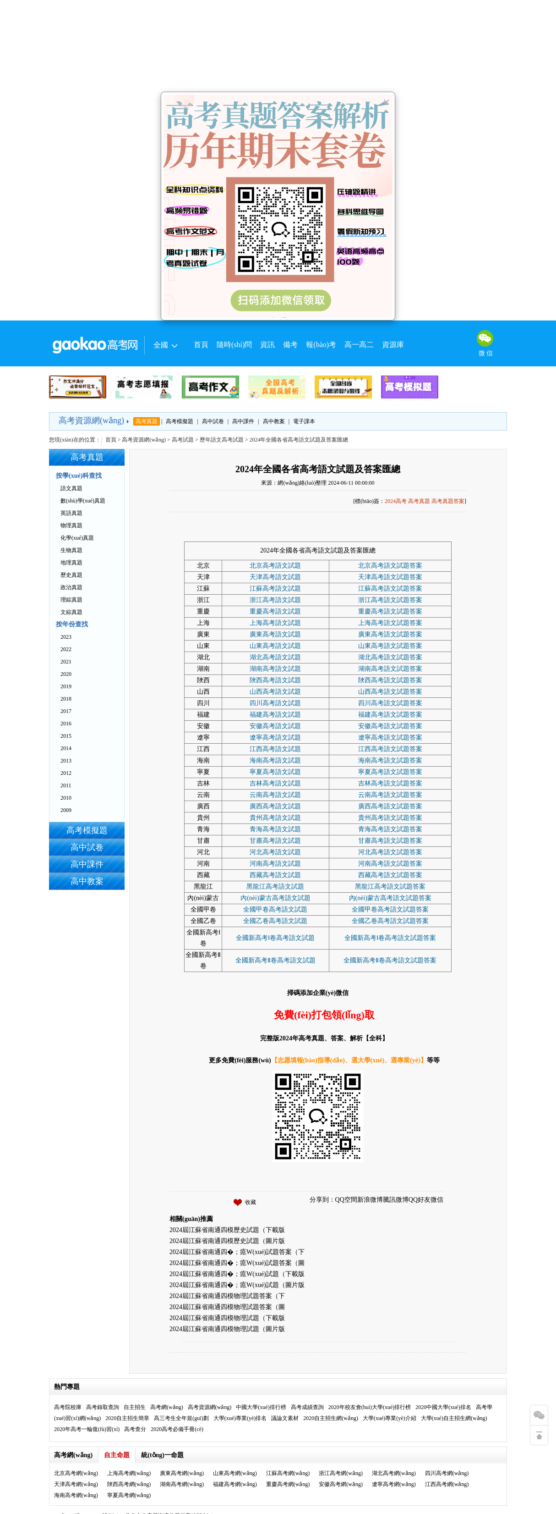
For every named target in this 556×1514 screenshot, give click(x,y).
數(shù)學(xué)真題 (82, 500)
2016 (65, 723)
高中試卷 (213, 421)
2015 (65, 736)
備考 (290, 344)
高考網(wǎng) (166, 1407)
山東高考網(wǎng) (235, 1473)
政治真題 (71, 587)
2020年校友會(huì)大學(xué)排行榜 (369, 1407)
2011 (65, 785)
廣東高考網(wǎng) (182, 1473)
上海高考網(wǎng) (129, 1473)
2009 (65, 810)
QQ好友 (420, 1199)
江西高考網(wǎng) (447, 1484)
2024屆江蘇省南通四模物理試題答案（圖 (227, 1307)
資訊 (267, 344)
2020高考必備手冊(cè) (177, 1429)
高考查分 (135, 1429)
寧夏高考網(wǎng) (129, 1495)
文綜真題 (71, 612)
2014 (65, 748)
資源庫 (393, 344)
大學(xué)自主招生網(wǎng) (454, 1418)
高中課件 (243, 421)
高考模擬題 (179, 421)
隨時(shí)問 (234, 344)
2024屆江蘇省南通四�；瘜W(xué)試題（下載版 (237, 1274)
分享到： (322, 1199)
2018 (65, 699)
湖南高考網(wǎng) (182, 1484)
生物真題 (71, 550)
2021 (65, 661)
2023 (65, 637)
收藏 (250, 1202)
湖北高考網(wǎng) (394, 1473)
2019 (65, 686)
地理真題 (71, 562)
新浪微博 (370, 1199)
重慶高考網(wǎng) (288, 1484)
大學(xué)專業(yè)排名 (240, 1418)
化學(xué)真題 (77, 538)
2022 (65, 649)
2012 (65, 773)
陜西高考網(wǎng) (129, 1484)
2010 (65, 798)
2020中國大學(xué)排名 (443, 1407)
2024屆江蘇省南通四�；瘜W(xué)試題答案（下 (237, 1252)
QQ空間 (346, 1199)
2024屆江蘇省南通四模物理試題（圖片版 (227, 1329)
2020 (65, 674)
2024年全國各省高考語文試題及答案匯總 (317, 469)
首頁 (201, 344)
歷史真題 (71, 575)
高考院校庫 (68, 1407)
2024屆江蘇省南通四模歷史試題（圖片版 (227, 1241)
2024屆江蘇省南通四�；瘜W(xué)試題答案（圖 (237, 1263)
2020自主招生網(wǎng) (330, 1418)
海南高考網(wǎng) (76, 1495)
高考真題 (147, 421)
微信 (437, 1199)
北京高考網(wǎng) (76, 1473)
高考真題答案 (447, 501)
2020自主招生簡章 (127, 1418)
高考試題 (183, 440)
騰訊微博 (396, 1199)
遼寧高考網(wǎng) (394, 1484)
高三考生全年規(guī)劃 (181, 1418)
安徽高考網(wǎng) (341, 1484)
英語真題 (71, 513)
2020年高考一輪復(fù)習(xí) (87, 1429)
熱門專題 (67, 1386)
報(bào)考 (321, 344)
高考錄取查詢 (102, 1407)
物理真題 (71, 525)
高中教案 (274, 421)
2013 (65, 760)
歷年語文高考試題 (222, 440)
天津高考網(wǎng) (76, 1484)
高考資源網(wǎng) (91, 420)
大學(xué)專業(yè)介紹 (389, 1418)
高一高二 (359, 344)
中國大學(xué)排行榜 (261, 1407)
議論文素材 (285, 1418)
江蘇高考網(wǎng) (288, 1473)
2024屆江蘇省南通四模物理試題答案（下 (227, 1296)
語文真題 (71, 488)
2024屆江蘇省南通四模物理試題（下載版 (227, 1318)
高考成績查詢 (307, 1407)
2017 (65, 711)
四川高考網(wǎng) (447, 1473)
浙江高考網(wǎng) (341, 1473)
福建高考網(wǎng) (235, 1484)
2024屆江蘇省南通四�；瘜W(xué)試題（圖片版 (237, 1285)
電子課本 (304, 421)
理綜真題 (71, 600)
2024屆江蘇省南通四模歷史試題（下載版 (227, 1230)
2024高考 (396, 501)
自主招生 (135, 1407)
